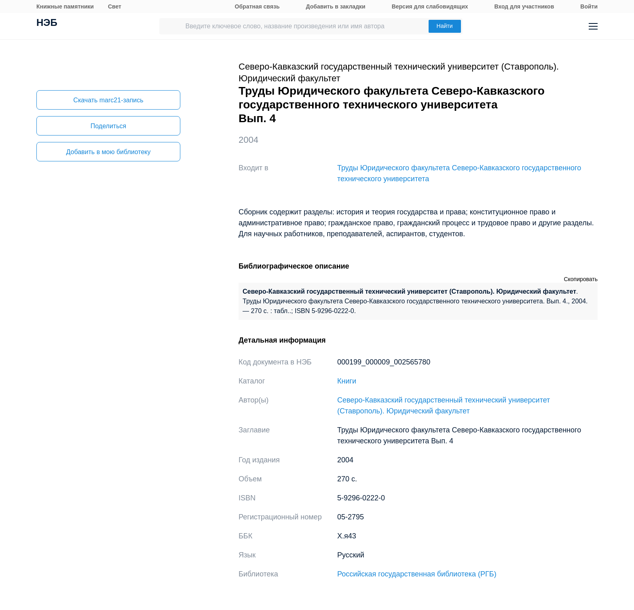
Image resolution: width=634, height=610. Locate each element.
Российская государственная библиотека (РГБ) (417, 574)
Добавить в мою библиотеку (108, 151)
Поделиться (108, 126)
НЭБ (46, 23)
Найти (445, 26)
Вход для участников (524, 6)
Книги (346, 381)
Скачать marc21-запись (108, 100)
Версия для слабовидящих (430, 6)
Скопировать (581, 279)
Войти (589, 6)
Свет (114, 6)
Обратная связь (257, 6)
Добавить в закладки (336, 6)
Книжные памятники (65, 6)
